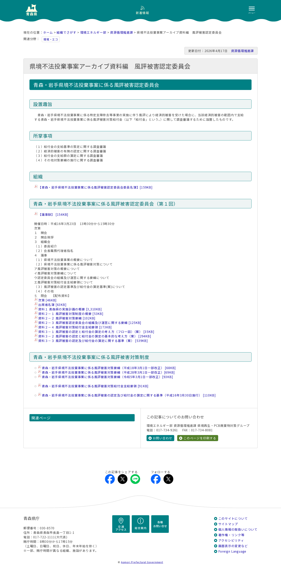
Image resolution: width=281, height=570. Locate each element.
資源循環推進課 (121, 32)
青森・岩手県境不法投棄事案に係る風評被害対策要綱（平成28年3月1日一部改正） (108, 372)
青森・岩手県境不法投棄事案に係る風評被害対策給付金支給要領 (95, 386)
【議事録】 (53, 214)
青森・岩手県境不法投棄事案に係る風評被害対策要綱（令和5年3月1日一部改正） (107, 377)
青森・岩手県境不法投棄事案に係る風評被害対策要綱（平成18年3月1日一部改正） (109, 368)
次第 (47, 300)
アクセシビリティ (231, 540)
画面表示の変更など (233, 546)
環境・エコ (51, 39)
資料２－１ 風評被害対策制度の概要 (70, 313)
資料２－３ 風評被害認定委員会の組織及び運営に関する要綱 (89, 322)
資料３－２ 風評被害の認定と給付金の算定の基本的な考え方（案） (94, 336)
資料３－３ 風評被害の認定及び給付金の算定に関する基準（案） (93, 340)
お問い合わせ (163, 438)
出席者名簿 (52, 304)
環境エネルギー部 (93, 32)
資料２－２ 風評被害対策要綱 (66, 318)
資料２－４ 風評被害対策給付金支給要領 (75, 327)
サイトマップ (228, 524)
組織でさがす (66, 32)
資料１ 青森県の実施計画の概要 (70, 309)
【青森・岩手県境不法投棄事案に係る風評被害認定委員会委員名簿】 (95, 187)
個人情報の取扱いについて (238, 529)
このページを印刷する (199, 438)
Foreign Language (232, 551)
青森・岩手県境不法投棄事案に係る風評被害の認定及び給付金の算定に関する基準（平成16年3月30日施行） (129, 395)
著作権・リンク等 (231, 535)
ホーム (48, 32)
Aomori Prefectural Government (142, 562)
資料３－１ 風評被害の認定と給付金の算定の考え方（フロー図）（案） (96, 331)
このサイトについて (233, 518)
